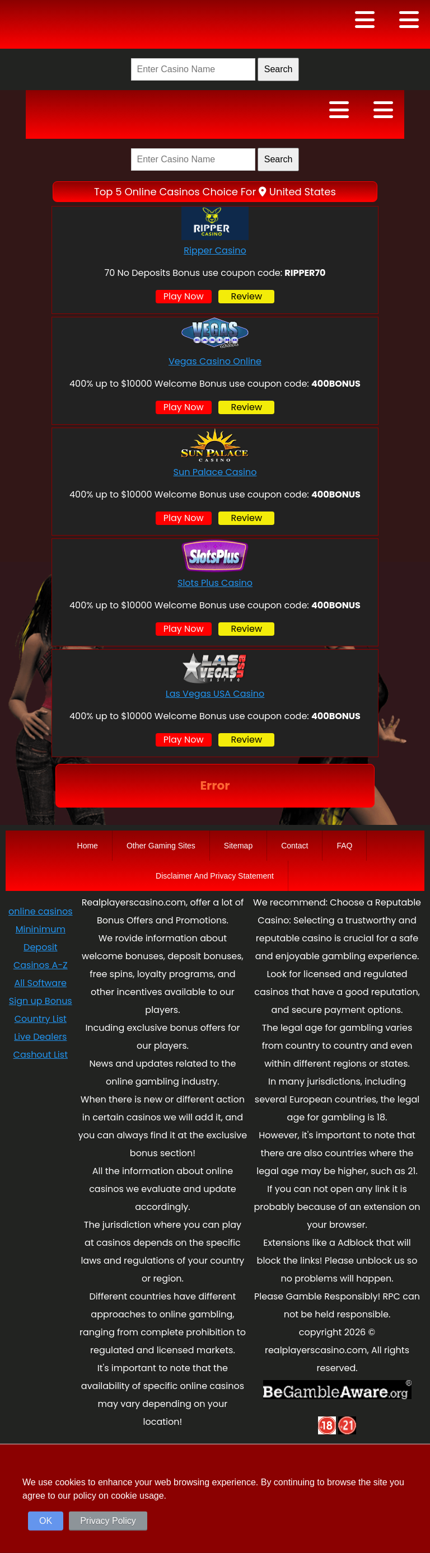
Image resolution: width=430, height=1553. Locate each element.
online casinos (40, 911)
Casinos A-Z (40, 965)
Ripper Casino (215, 250)
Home (87, 845)
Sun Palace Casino (215, 472)
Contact (294, 845)
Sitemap (238, 845)
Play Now (183, 296)
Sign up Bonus (40, 1000)
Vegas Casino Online (215, 361)
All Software (41, 983)
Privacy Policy (108, 1521)
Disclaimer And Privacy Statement (215, 875)
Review (246, 296)
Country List (41, 1018)
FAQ (344, 845)
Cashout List (40, 1054)
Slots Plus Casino (215, 582)
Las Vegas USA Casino (215, 693)
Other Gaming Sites (161, 845)
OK (45, 1521)
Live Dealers (40, 1036)
